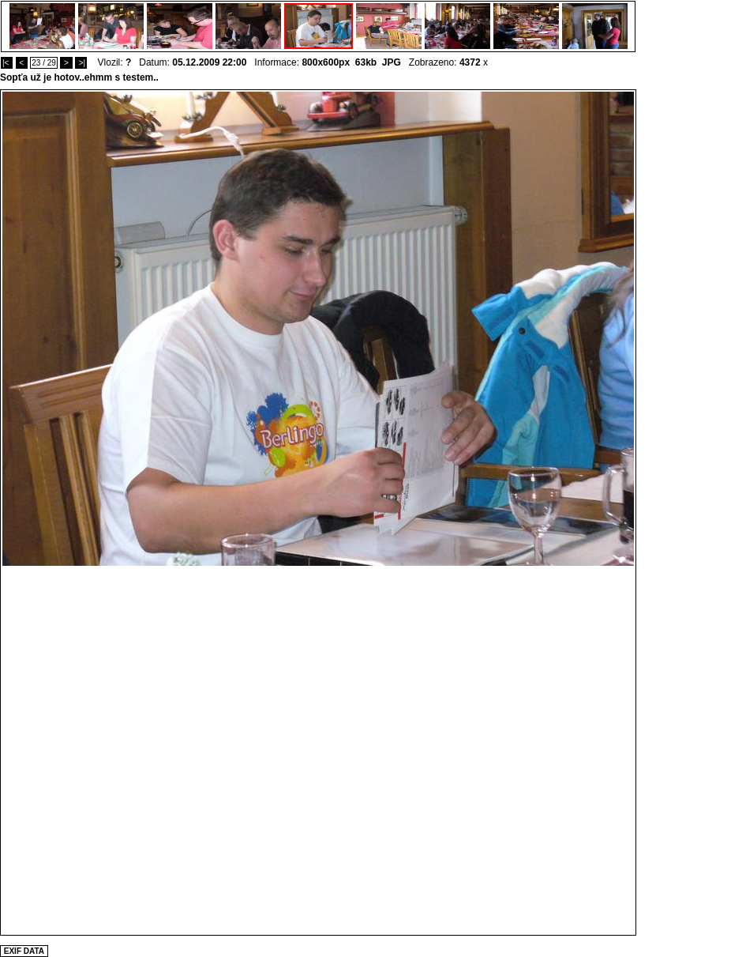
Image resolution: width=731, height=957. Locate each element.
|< (6, 62)
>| (81, 62)
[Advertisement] (183, 749)
